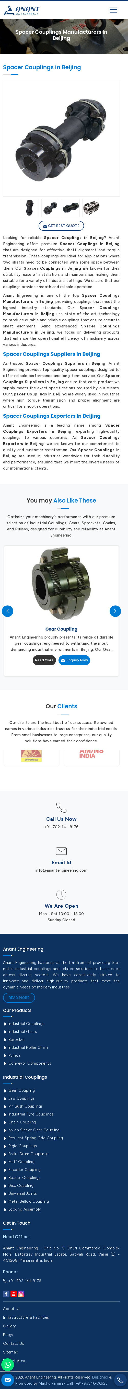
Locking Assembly (22, 1209)
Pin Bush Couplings (23, 1106)
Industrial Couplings (23, 1023)
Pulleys (12, 1055)
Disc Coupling (18, 1185)
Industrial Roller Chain (25, 1047)
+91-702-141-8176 (61, 827)
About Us (11, 1308)
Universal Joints (20, 1193)
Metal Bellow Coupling (26, 1201)
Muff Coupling (18, 1161)
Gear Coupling (19, 1090)
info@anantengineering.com (62, 870)
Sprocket (14, 1039)
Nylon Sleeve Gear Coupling (31, 1130)
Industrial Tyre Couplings (28, 1114)
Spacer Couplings (22, 1177)
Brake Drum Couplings (26, 1154)
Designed (100, 1377)
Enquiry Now (74, 660)
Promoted (23, 1383)
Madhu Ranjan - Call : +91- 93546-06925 (73, 1383)
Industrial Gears (20, 1031)
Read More (44, 660)
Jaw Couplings (19, 1098)
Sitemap (10, 1352)
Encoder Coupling (22, 1169)
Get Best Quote (61, 226)
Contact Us (13, 1343)
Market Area (14, 1361)
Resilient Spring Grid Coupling (33, 1138)
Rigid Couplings (20, 1146)
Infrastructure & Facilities (26, 1317)
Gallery (9, 1326)
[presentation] (7, 611)
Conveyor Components (27, 1063)
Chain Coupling (19, 1122)
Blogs (8, 1335)
